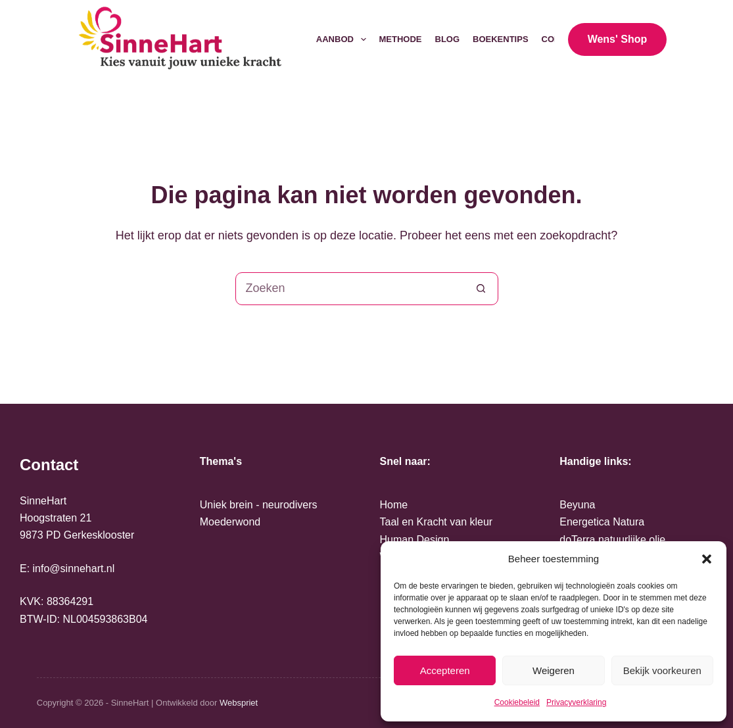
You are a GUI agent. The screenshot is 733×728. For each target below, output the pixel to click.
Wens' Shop (618, 39)
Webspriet (239, 703)
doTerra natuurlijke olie (612, 539)
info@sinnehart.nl (74, 568)
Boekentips (501, 39)
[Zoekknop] (481, 288)
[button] (706, 559)
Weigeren (553, 670)
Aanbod (343, 39)
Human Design (415, 539)
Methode (400, 39)
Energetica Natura (601, 521)
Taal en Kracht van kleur (436, 521)
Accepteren (445, 670)
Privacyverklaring (576, 702)
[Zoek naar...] (350, 288)
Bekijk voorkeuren (662, 670)
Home (394, 504)
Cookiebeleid (517, 702)
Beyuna (577, 504)
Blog (447, 39)
